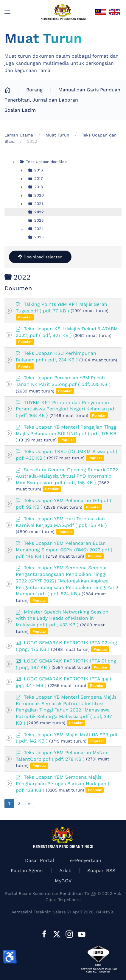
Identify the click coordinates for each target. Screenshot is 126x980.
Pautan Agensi (27, 870)
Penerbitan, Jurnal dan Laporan (41, 100)
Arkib (65, 870)
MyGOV (63, 881)
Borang (34, 90)
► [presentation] (22, 170)
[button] (7, 12)
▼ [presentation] (13, 162)
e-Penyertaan (85, 860)
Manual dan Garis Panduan (89, 90)
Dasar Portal (39, 860)
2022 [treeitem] (39, 212)
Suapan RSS (101, 870)
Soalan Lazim (20, 110)
